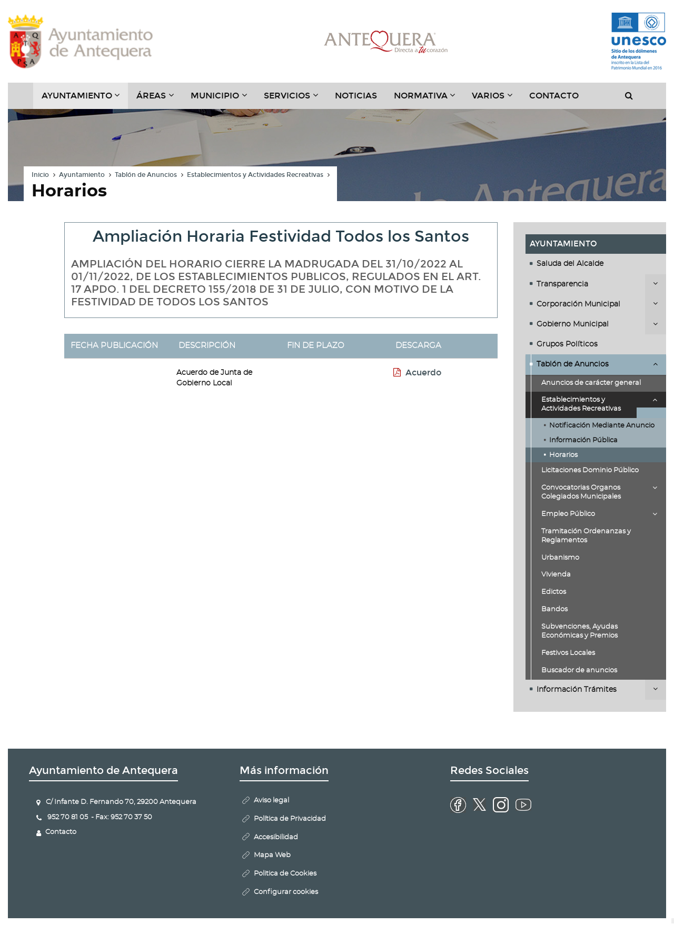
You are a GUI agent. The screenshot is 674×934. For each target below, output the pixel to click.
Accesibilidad (276, 837)
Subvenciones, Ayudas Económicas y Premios (579, 631)
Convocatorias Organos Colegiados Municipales (581, 492)
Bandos (554, 609)
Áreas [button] (159, 99)
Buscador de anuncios (579, 670)
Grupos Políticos (567, 344)
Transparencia (562, 284)
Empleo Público (568, 514)
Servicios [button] (295, 99)
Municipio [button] (223, 99)
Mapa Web (272, 855)
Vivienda (556, 574)
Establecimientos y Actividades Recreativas (255, 174)
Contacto (554, 96)
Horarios (563, 455)
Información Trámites (577, 689)
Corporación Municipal (578, 304)
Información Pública (583, 440)
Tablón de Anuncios (146, 174)
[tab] (596, 264)
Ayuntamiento (82, 174)
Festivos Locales (568, 653)
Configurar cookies (286, 892)
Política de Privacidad (290, 819)
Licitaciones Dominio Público (590, 470)
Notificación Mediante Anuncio (602, 425)
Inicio (40, 174)
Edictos (553, 592)
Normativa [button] (429, 99)
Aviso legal (271, 800)
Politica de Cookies (285, 873)
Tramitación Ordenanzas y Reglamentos (586, 536)
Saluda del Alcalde (570, 263)
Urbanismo (560, 557)
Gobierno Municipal (573, 324)
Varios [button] (496, 99)
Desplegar (655, 283)
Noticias (356, 96)
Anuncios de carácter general (591, 383)
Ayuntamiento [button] (85, 99)
